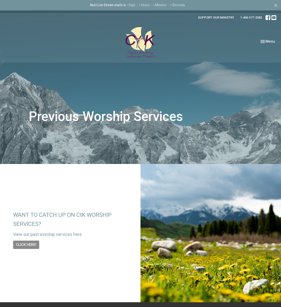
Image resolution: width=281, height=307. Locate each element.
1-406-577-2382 (251, 17)
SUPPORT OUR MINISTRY (216, 17)
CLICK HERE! (26, 245)
